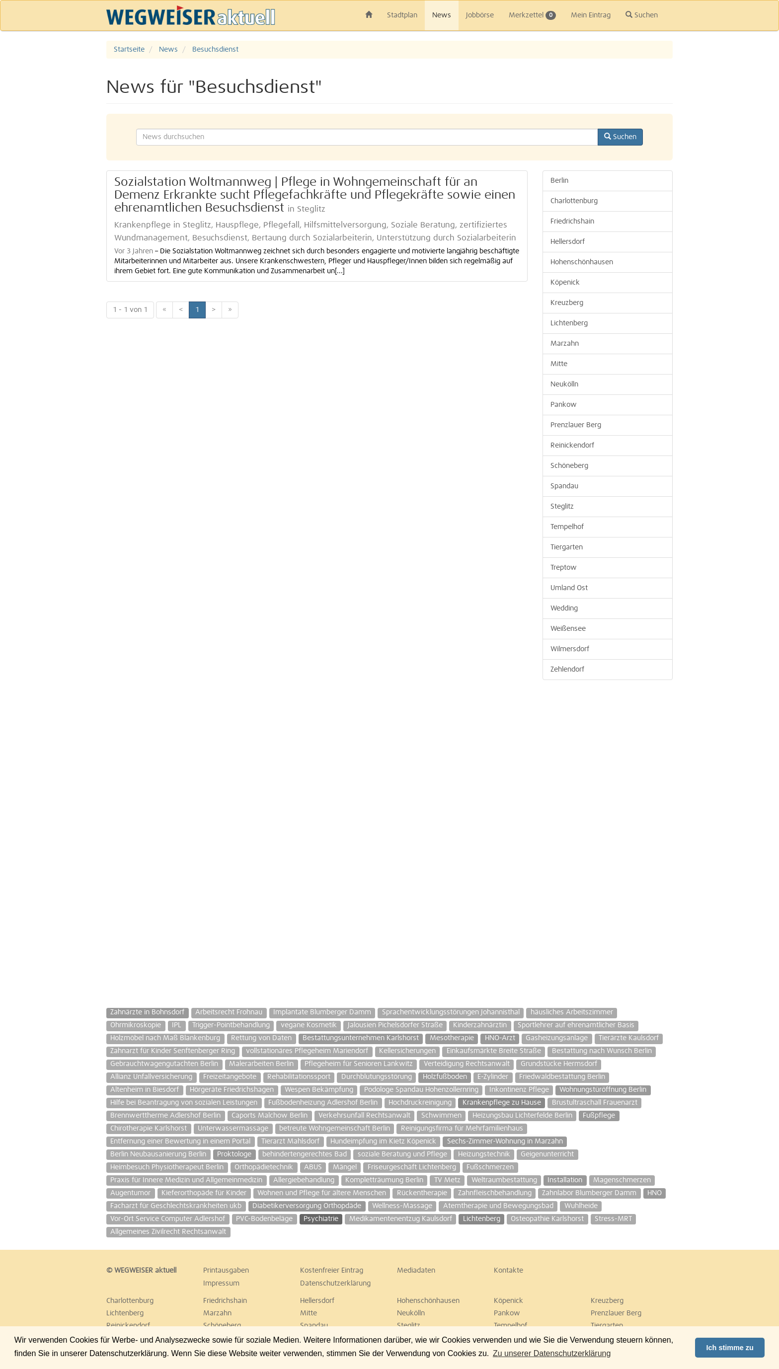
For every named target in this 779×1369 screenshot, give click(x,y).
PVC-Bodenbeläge (264, 1219)
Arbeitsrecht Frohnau (228, 1012)
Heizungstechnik (484, 1154)
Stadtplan (402, 15)
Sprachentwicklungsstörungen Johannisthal (451, 1012)
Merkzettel (532, 15)
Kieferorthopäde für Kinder (203, 1193)
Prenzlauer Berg (575, 425)
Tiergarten (566, 547)
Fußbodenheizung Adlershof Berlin (323, 1102)
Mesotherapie (452, 1038)
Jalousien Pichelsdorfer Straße (395, 1025)
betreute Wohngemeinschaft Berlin (334, 1128)
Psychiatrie (321, 1219)
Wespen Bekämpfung (319, 1089)
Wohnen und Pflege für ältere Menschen (321, 1193)
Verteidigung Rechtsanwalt (467, 1064)
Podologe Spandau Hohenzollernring (421, 1089)
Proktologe (234, 1154)
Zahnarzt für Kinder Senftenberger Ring (172, 1051)
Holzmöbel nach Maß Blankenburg (165, 1038)
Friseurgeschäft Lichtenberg (412, 1167)
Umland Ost (569, 588)
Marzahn (564, 343)
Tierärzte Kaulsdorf (629, 1038)
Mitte (558, 364)
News (441, 15)
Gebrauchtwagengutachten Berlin (164, 1064)
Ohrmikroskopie (135, 1025)
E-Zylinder (492, 1076)
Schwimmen (441, 1115)
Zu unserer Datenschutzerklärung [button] (552, 1353)
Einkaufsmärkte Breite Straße (494, 1051)
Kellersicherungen (407, 1051)
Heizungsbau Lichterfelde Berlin (522, 1115)
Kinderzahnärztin (480, 1025)
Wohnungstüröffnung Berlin (602, 1089)
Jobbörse (480, 15)
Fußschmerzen (490, 1167)
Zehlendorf (567, 669)
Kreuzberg (566, 303)
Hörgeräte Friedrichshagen (232, 1089)
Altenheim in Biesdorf (144, 1089)
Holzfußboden (445, 1076)
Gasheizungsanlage (557, 1038)
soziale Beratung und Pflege (402, 1154)
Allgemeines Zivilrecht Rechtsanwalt (168, 1231)
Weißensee (568, 628)
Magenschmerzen (622, 1180)
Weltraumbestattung (504, 1180)
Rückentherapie (422, 1193)
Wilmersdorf (569, 649)
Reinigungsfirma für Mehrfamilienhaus (462, 1128)
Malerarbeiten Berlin (261, 1064)
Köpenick (565, 282)
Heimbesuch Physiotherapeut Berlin (167, 1167)
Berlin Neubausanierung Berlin (158, 1154)
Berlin (559, 180)
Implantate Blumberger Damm (322, 1012)
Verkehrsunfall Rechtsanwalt (364, 1115)
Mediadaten (416, 1270)
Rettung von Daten (261, 1038)
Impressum (221, 1283)
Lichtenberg (569, 323)
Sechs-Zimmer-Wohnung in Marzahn (505, 1141)
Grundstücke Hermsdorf (559, 1064)
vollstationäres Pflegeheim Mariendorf (307, 1051)
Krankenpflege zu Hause (502, 1102)
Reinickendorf (572, 445)
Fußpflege (599, 1115)
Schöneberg (569, 465)
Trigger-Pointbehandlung (231, 1025)
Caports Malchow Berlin (270, 1115)
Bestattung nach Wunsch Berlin (602, 1051)
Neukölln (564, 384)
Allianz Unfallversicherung (151, 1076)
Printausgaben (226, 1270)
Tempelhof (567, 527)
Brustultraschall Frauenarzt (594, 1102)
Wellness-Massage (402, 1206)
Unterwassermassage (233, 1128)
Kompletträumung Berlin (384, 1180)
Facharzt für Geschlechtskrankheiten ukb (175, 1206)
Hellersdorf (567, 241)
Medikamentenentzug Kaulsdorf (400, 1219)
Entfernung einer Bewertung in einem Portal (180, 1141)
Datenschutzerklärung (335, 1283)
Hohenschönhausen (581, 262)
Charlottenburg (574, 201)
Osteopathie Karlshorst (547, 1219)
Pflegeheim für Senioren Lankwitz (359, 1064)
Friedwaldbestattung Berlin (562, 1076)
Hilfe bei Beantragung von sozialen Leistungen (183, 1102)
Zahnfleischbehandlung (495, 1193)
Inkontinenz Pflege (519, 1089)
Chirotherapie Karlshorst (148, 1128)
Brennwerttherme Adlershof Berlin (165, 1115)
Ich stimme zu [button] (730, 1348)
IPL (176, 1025)
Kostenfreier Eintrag (331, 1270)
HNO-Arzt (500, 1038)
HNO (654, 1193)
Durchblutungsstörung (376, 1076)
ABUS (313, 1167)
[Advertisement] (608, 839)
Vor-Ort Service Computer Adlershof (167, 1219)
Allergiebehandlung (303, 1180)
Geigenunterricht (547, 1154)
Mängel (345, 1167)
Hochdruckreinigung (420, 1102)
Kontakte (508, 1270)
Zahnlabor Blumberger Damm (589, 1193)
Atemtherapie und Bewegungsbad (498, 1206)
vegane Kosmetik (309, 1025)
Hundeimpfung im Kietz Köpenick (383, 1141)
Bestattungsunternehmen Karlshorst (361, 1038)
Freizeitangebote (229, 1076)
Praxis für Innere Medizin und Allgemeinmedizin (186, 1180)
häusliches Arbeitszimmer (572, 1012)
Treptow (563, 567)
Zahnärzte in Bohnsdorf (147, 1012)
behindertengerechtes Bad (304, 1154)
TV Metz (447, 1180)
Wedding (564, 608)
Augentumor (130, 1193)
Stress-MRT (613, 1219)
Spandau (564, 486)
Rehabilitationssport (298, 1076)
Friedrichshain (572, 221)
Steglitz (562, 506)
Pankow (563, 404)
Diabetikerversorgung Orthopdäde (306, 1206)
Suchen (641, 15)
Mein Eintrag (591, 15)
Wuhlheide (581, 1206)
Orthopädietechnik (263, 1167)
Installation (564, 1180)
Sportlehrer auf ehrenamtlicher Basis (576, 1025)
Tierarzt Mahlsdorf (290, 1141)
